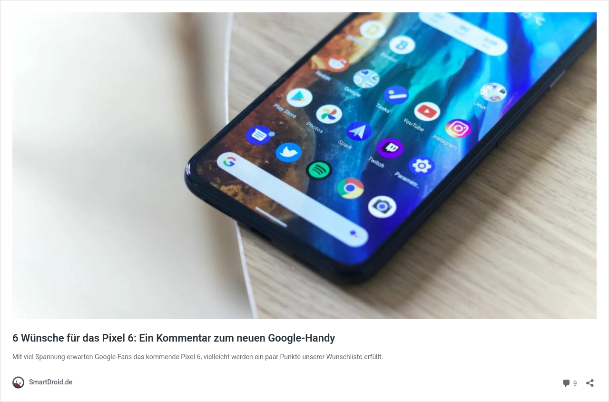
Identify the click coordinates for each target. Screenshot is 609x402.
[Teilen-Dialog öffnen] (590, 380)
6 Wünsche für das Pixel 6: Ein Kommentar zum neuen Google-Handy (173, 338)
